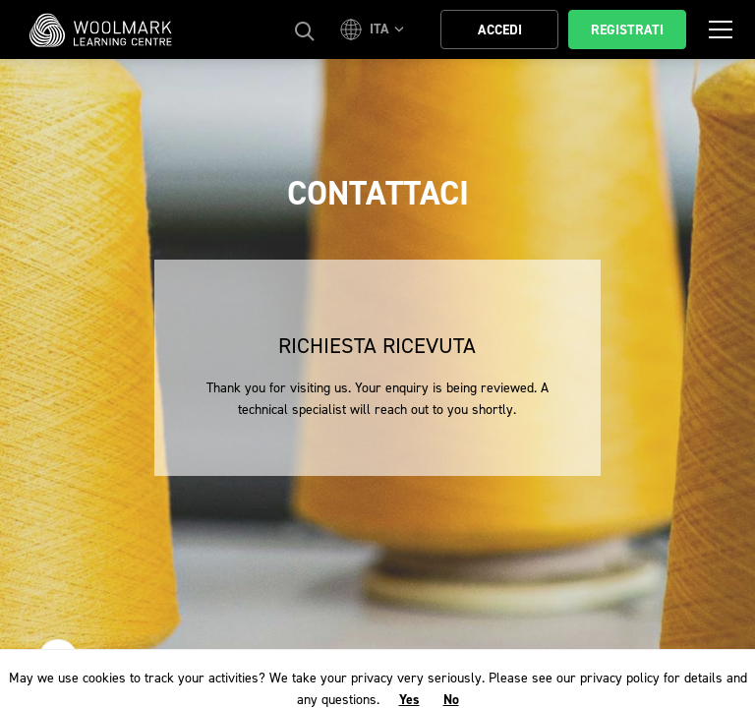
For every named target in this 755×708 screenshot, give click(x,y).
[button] (375, 29)
